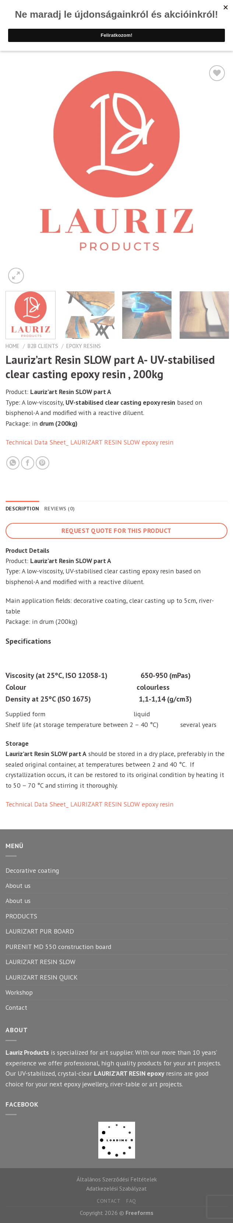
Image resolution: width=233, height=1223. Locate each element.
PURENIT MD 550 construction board (58, 946)
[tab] (22, 509)
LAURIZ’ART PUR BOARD (40, 931)
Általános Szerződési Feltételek (117, 1179)
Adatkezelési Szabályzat (116, 1188)
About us (18, 885)
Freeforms (139, 1212)
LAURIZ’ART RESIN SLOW (40, 961)
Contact (16, 1007)
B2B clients (43, 345)
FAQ (131, 1201)
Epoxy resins (83, 345)
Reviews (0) (59, 508)
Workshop (19, 992)
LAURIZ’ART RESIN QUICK (42, 977)
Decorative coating (32, 870)
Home (13, 345)
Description (22, 508)
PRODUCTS (21, 916)
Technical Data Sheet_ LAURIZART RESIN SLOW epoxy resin (89, 442)
